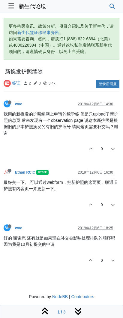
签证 (16, 83)
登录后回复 (108, 84)
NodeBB (60, 296)
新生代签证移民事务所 (38, 32)
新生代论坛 (32, 6)
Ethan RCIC (25, 172)
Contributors (82, 296)
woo (18, 104)
